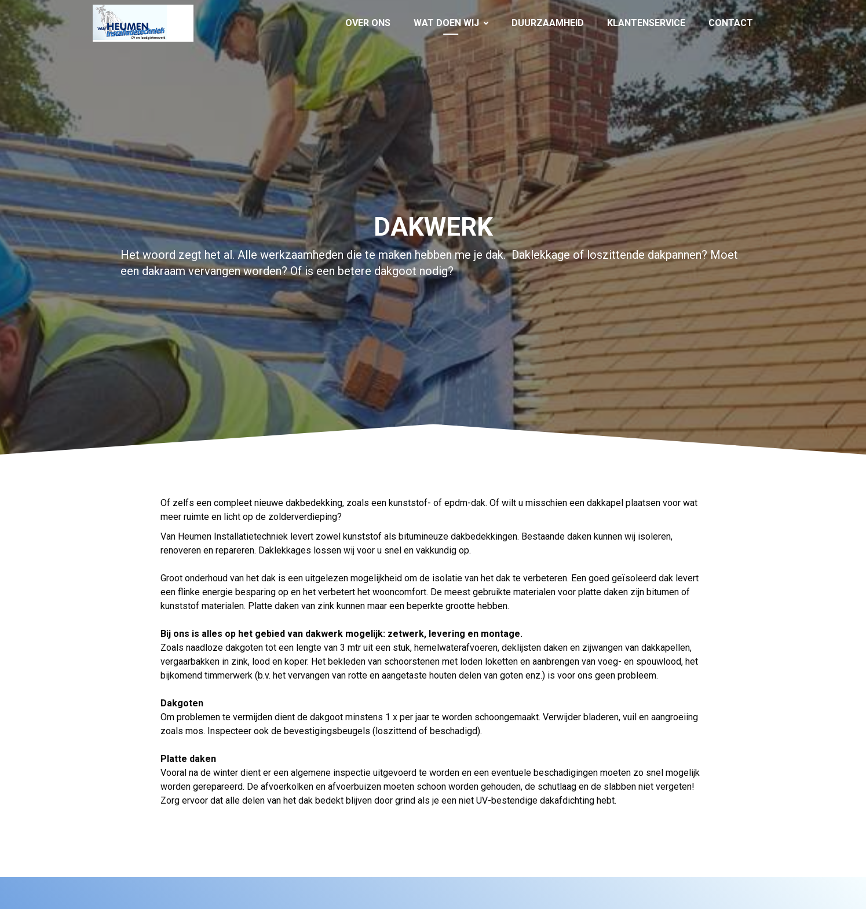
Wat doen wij (451, 22)
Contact (730, 22)
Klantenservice (646, 22)
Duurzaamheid (547, 22)
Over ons (367, 22)
